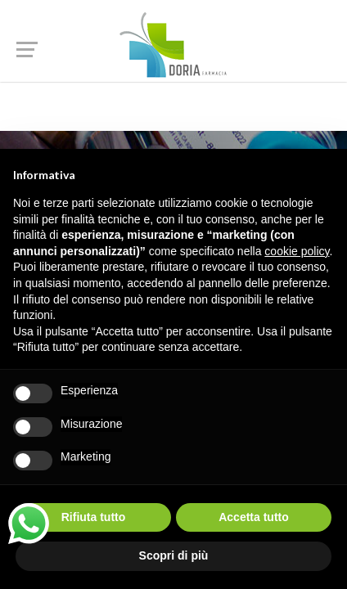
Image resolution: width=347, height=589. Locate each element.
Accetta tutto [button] (254, 517)
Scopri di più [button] (174, 555)
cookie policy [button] (296, 251)
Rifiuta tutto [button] (93, 517)
